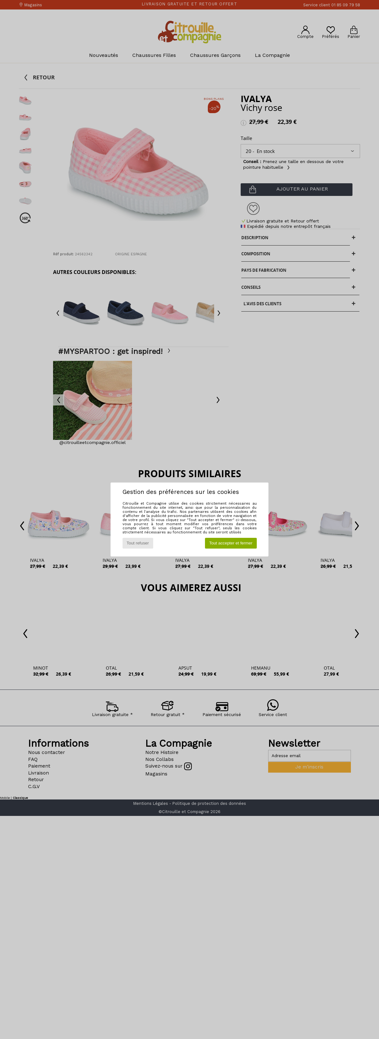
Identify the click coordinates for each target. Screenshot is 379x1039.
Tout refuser (138, 543)
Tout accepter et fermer (230, 543)
